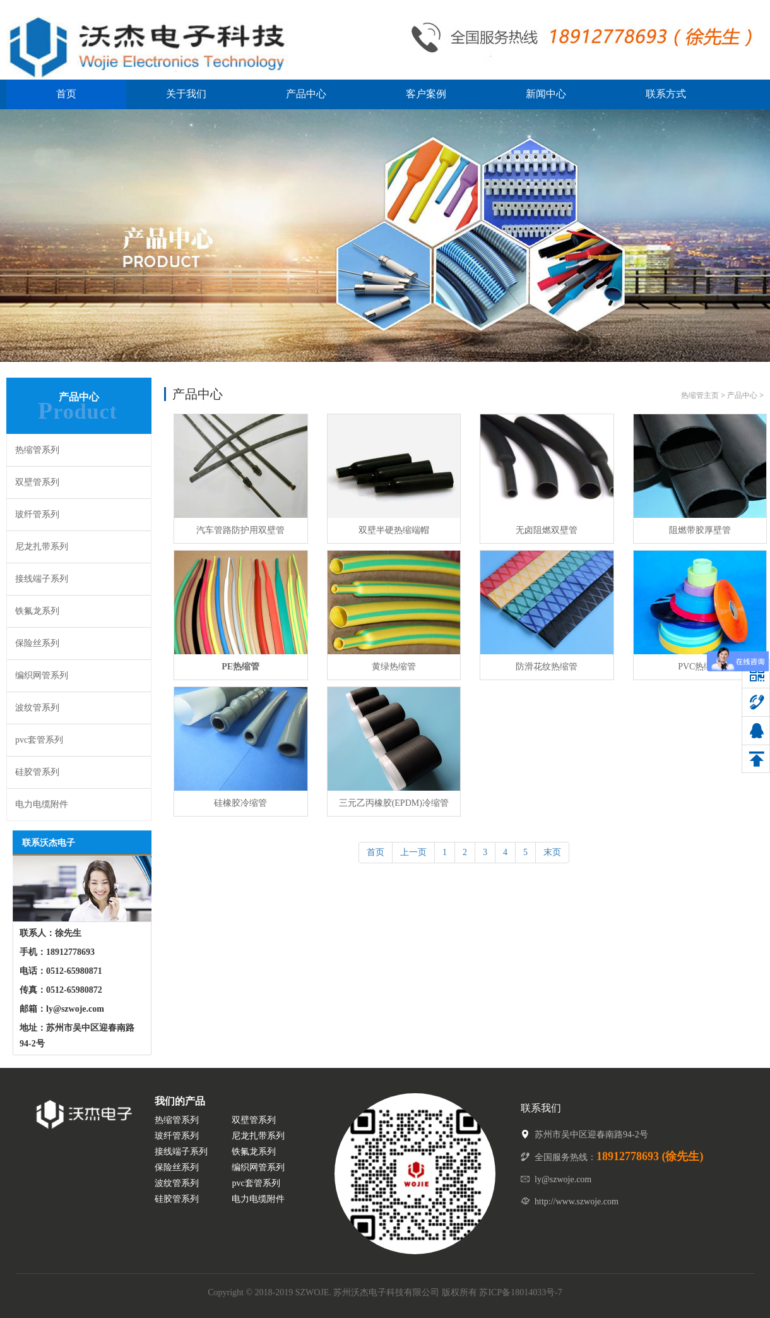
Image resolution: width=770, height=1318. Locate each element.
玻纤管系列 (37, 514)
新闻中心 (546, 93)
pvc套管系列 (39, 740)
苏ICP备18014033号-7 (520, 1292)
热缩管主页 (700, 395)
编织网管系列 (41, 675)
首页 (66, 93)
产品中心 (306, 93)
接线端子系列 (41, 579)
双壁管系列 (37, 482)
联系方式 (666, 93)
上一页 (413, 852)
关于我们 (186, 93)
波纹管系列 (37, 707)
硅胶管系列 (37, 772)
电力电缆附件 (41, 804)
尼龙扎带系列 (41, 546)
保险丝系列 (37, 643)
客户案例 (426, 93)
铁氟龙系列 (37, 611)
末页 (552, 852)
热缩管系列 (37, 450)
